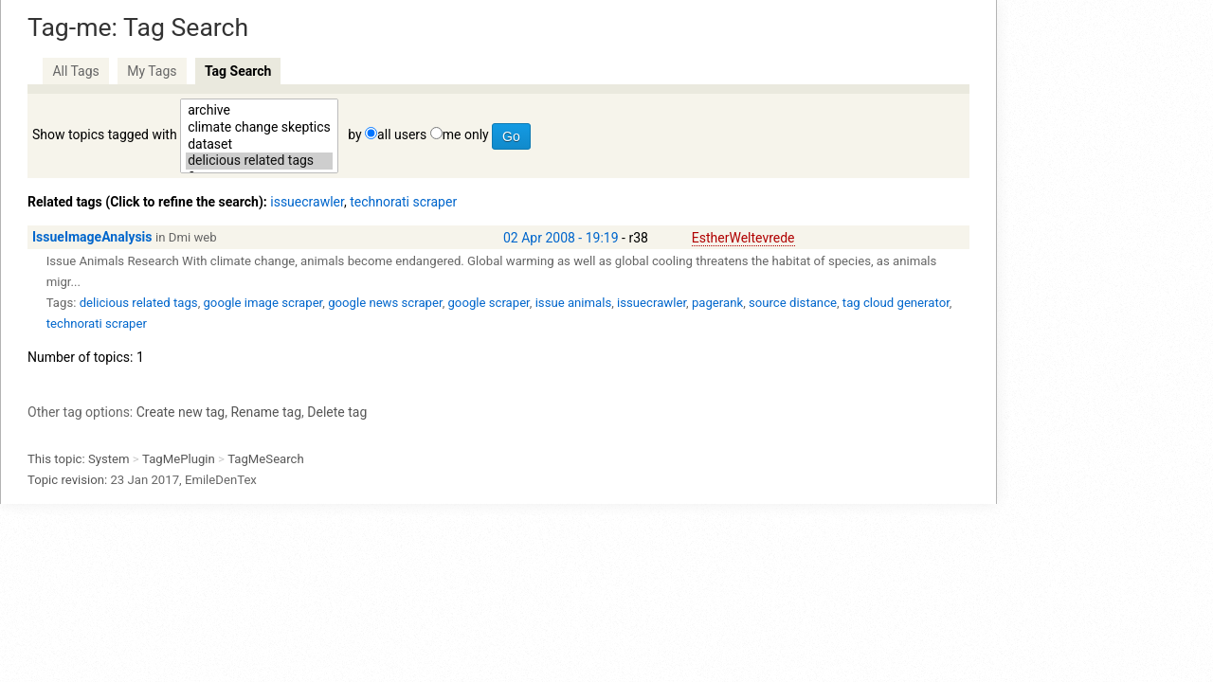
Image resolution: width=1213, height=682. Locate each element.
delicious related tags (259, 161)
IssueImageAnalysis (92, 236)
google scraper (488, 303)
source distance (793, 303)
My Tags (151, 71)
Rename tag (265, 412)
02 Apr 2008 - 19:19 (561, 237)
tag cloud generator (896, 303)
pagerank (717, 303)
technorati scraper (403, 201)
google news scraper (385, 303)
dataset (259, 144)
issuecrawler (307, 201)
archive (259, 110)
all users (401, 134)
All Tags (75, 71)
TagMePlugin (178, 459)
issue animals (573, 303)
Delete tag (337, 412)
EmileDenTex (221, 480)
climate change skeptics (259, 127)
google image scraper (262, 303)
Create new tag (180, 412)
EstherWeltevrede (743, 237)
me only (466, 134)
